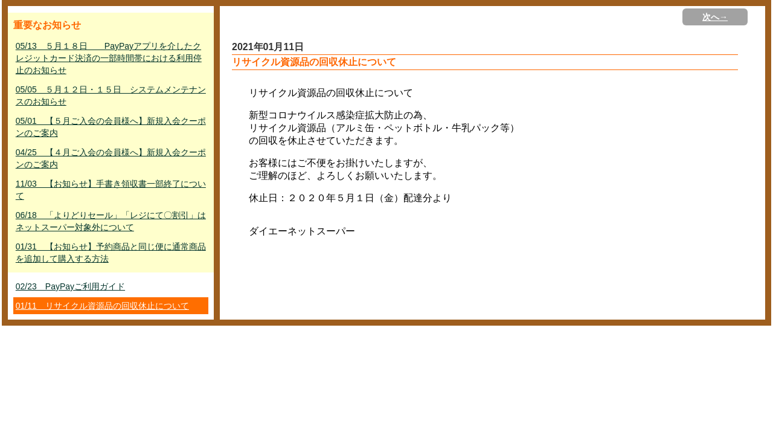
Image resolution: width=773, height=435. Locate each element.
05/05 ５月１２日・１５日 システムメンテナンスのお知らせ (111, 95)
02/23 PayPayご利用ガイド (70, 286)
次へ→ (715, 17)
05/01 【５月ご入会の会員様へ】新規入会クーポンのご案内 (111, 127)
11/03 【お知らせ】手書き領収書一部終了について (111, 190)
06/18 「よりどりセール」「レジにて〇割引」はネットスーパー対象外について (111, 221)
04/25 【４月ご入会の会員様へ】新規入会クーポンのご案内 (111, 158)
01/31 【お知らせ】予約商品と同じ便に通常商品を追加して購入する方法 (111, 252)
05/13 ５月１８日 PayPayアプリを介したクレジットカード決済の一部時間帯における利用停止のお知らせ (109, 58)
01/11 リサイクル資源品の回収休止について (102, 306)
